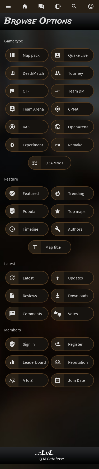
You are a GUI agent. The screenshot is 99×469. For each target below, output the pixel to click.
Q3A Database (51, 458)
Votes (73, 313)
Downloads (78, 295)
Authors (75, 229)
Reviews (30, 295)
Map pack (31, 55)
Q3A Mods (54, 162)
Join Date (76, 380)
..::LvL (44, 453)
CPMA (73, 109)
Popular (30, 211)
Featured (31, 193)
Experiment (33, 144)
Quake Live (78, 55)
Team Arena (33, 109)
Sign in (29, 344)
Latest (28, 277)
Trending (76, 193)
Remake (75, 144)
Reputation (78, 362)
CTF (26, 91)
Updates (75, 277)
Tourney (75, 73)
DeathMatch (33, 73)
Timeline (30, 229)
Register (75, 344)
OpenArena (78, 126)
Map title (53, 247)
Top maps (77, 211)
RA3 (26, 126)
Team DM (76, 91)
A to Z (28, 380)
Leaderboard (34, 362)
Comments (32, 313)
